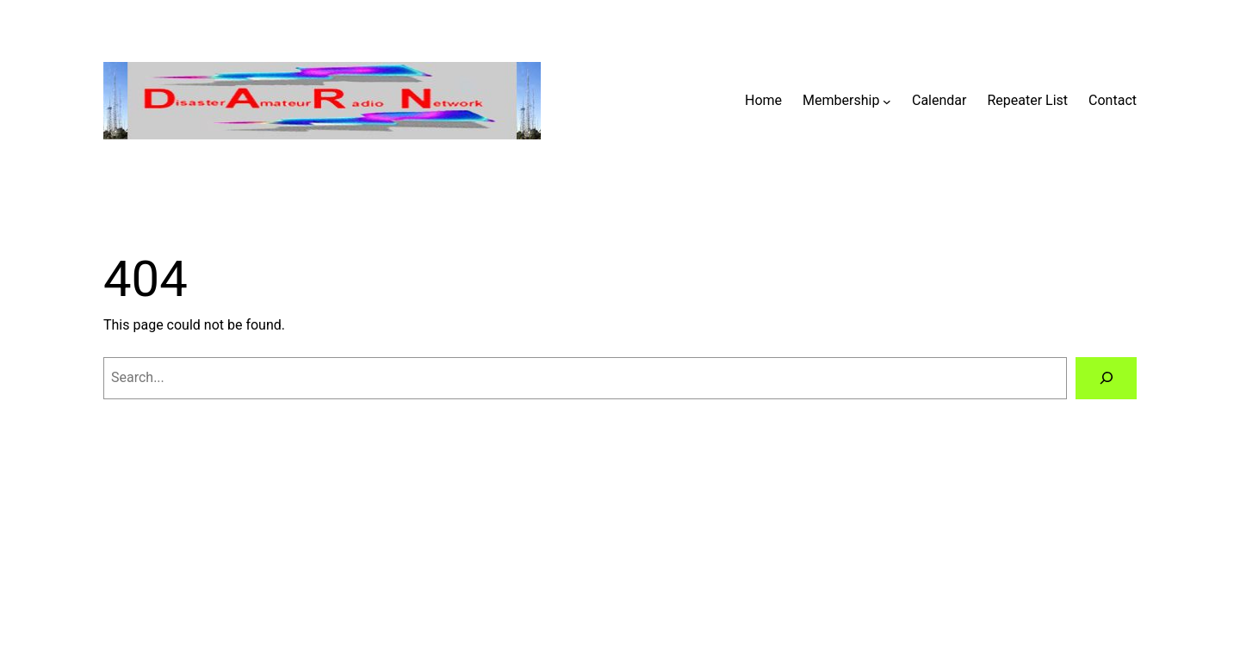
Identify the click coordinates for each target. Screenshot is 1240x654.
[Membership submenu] (887, 100)
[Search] (1106, 378)
